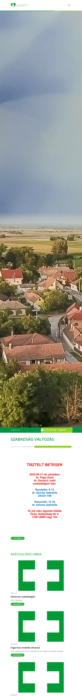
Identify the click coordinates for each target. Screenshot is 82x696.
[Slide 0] (41, 425)
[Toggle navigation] (69, 5)
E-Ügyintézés (50, 430)
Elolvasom (17, 604)
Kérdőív (62, 430)
